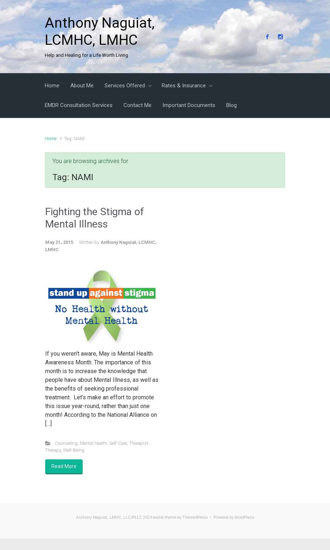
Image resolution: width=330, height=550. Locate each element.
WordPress (244, 517)
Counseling (66, 443)
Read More (63, 466)
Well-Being (74, 450)
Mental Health (93, 443)
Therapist (138, 443)
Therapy (53, 450)
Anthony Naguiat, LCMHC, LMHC (99, 31)
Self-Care (118, 443)
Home (50, 138)
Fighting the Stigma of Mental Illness (94, 218)
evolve (158, 517)
